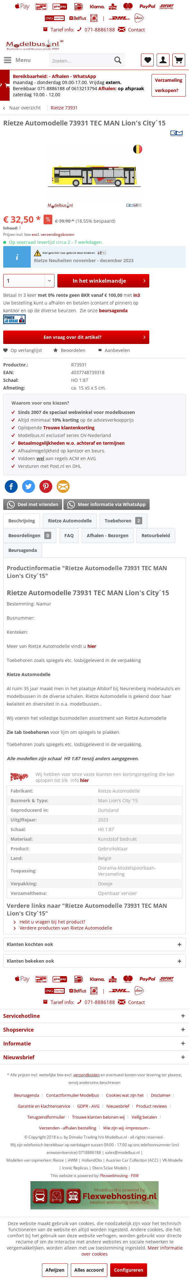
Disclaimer (160, 1095)
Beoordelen (70, 350)
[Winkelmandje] (178, 60)
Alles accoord (89, 1270)
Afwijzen (54, 1270)
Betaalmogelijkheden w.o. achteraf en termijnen (71, 443)
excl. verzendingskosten (53, 234)
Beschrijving (21, 521)
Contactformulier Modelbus (72, 1095)
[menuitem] (17, 60)
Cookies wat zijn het (125, 1095)
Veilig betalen (144, 1117)
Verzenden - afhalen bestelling (67, 1128)
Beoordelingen (29, 535)
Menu (17, 59)
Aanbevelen (114, 350)
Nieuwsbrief (117, 1106)
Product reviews (151, 1106)
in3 (136, 295)
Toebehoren (123, 521)
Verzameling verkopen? (168, 85)
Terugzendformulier (46, 1117)
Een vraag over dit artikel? (95, 336)
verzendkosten (86, 1075)
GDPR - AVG (88, 1106)
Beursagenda (22, 550)
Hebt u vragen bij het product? (49, 922)
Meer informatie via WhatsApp (106, 505)
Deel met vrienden (32, 505)
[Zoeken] (118, 60)
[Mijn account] (163, 60)
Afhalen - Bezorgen (107, 535)
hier (91, 646)
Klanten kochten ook (30, 944)
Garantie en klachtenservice (44, 1106)
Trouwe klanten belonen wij (98, 1117)
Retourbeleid (156, 535)
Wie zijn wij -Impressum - (126, 1128)
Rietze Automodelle (70, 521)
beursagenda (114, 310)
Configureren (128, 1270)
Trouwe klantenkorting (68, 428)
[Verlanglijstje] (147, 60)
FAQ (69, 535)
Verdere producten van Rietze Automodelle (63, 928)
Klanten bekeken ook (30, 961)
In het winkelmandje (109, 280)
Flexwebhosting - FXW (119, 1175)
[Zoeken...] (87, 60)
